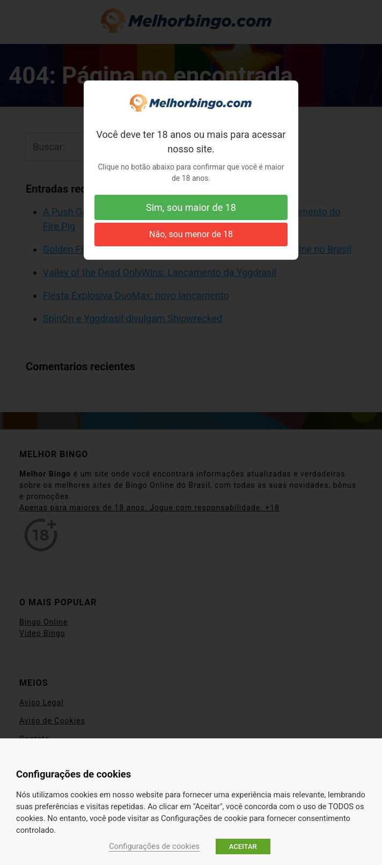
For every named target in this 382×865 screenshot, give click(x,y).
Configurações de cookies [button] (154, 846)
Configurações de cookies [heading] (73, 774)
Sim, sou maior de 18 (191, 207)
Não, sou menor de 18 (191, 234)
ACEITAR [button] (243, 846)
